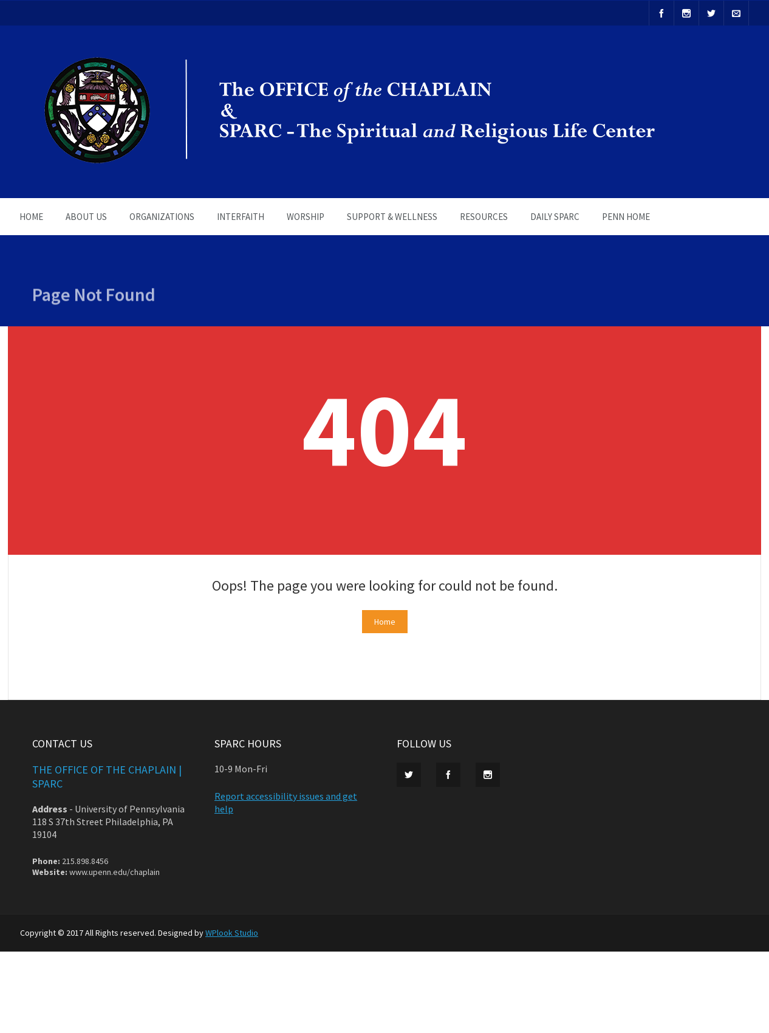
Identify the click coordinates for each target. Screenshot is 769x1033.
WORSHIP (305, 216)
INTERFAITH (240, 216)
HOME (31, 216)
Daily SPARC (554, 216)
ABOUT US (86, 216)
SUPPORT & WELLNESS (392, 216)
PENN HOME (626, 216)
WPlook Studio (231, 932)
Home (384, 621)
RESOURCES (484, 216)
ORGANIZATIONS (161, 216)
